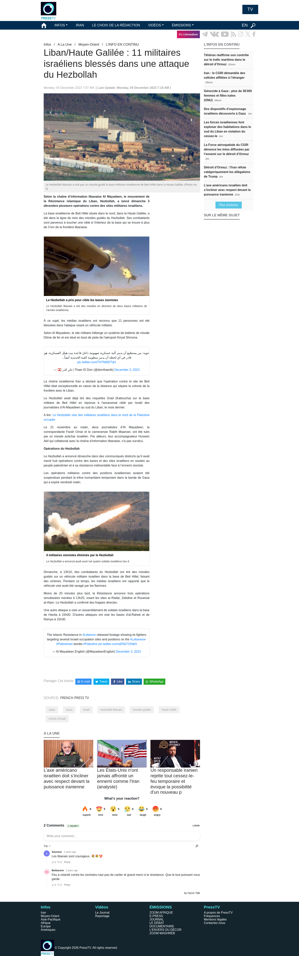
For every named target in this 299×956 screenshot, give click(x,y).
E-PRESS (156, 916)
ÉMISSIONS (181, 25)
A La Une (65, 44)
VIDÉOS (154, 25)
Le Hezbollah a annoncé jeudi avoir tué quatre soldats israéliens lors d (87, 561)
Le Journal (102, 912)
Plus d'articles (228, 205)
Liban (52, 709)
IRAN (80, 25)
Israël (86, 709)
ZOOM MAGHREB (162, 933)
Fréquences (212, 916)
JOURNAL (157, 919)
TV (250, 9)
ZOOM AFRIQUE (161, 912)
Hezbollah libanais (111, 709)
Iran (43, 912)
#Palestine (90, 644)
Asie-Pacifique (50, 919)
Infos (47, 44)
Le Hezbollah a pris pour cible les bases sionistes (82, 300)
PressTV (212, 907)
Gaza (69, 709)
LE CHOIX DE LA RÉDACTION (116, 25)
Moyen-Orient (88, 44)
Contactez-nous (214, 922)
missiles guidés (142, 709)
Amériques (48, 929)
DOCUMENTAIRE (162, 926)
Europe (46, 926)
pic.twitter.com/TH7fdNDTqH (96, 362)
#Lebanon (89, 634)
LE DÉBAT (157, 922)
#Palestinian (64, 644)
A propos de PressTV (218, 912)
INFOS (59, 25)
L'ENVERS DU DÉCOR (166, 929)
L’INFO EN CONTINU (122, 44)
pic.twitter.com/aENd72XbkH (117, 644)
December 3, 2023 (127, 369)
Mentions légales (215, 919)
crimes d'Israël (57, 718)
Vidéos (101, 907)
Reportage (102, 916)
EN (245, 25)
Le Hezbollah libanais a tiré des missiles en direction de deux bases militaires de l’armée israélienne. (96, 308)
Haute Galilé (169, 709)
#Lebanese (137, 639)
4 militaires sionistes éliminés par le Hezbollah (79, 555)
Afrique (46, 922)
